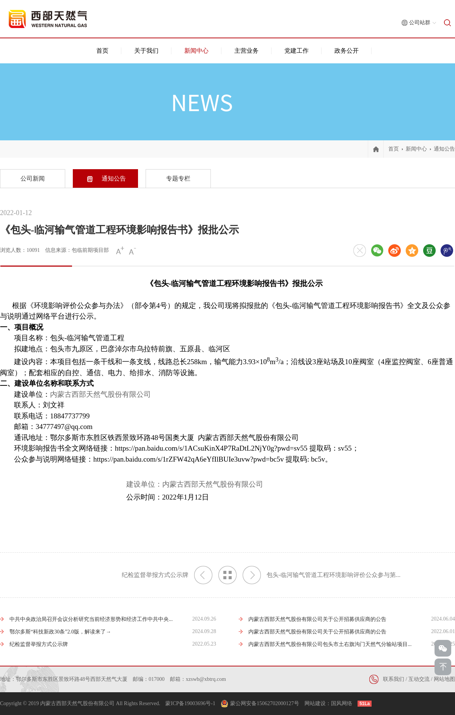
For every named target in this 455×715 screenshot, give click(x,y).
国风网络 (341, 703)
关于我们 (146, 50)
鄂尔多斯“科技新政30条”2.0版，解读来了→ (60, 632)
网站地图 (444, 679)
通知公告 (444, 149)
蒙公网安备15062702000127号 (264, 703)
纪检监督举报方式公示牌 (167, 575)
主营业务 (246, 50)
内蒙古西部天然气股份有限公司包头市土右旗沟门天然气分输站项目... (330, 644)
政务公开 (346, 50)
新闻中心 (196, 50)
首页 (102, 50)
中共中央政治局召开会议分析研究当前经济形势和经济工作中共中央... (91, 619)
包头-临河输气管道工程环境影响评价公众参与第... (321, 575)
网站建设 (315, 703)
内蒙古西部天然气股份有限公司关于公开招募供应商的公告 (317, 619)
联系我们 (393, 679)
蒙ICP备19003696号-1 (190, 703)
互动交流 (419, 679)
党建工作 (296, 50)
